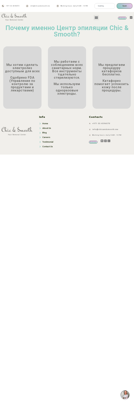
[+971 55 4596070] (3, 6)
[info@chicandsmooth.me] (27, 6)
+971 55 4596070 (12, 6)
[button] (96, 17)
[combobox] (104, 6)
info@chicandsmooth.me (40, 6)
